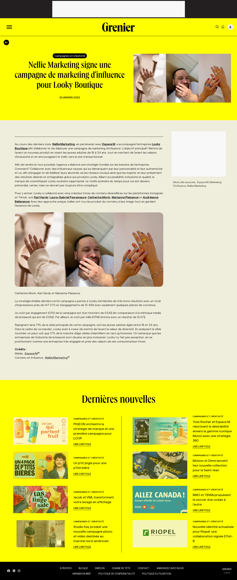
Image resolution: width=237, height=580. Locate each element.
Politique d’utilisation (156, 573)
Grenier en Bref (81, 573)
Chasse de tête (121, 568)
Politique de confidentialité (116, 573)
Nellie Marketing (57, 357)
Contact (143, 568)
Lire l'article (82, 444)
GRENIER (227, 569)
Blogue (83, 568)
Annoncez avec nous (170, 568)
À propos (65, 568)
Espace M (32, 353)
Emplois (100, 568)
